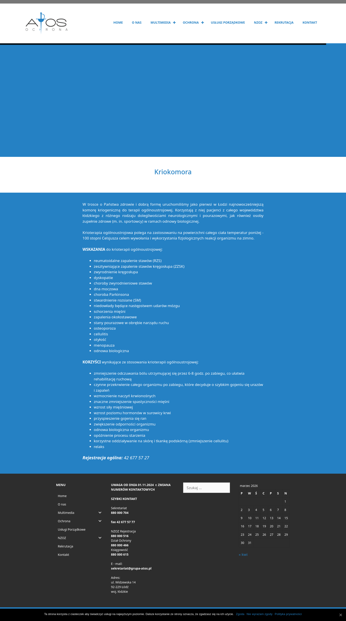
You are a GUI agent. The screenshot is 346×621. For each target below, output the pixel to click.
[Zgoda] (340, 615)
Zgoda (240, 614)
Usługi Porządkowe (228, 22)
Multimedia (160, 22)
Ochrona (191, 22)
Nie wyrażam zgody (259, 614)
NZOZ (258, 22)
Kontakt (310, 22)
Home (118, 22)
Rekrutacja (284, 22)
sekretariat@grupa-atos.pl (131, 568)
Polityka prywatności (288, 614)
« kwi (243, 554)
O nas (137, 22)
